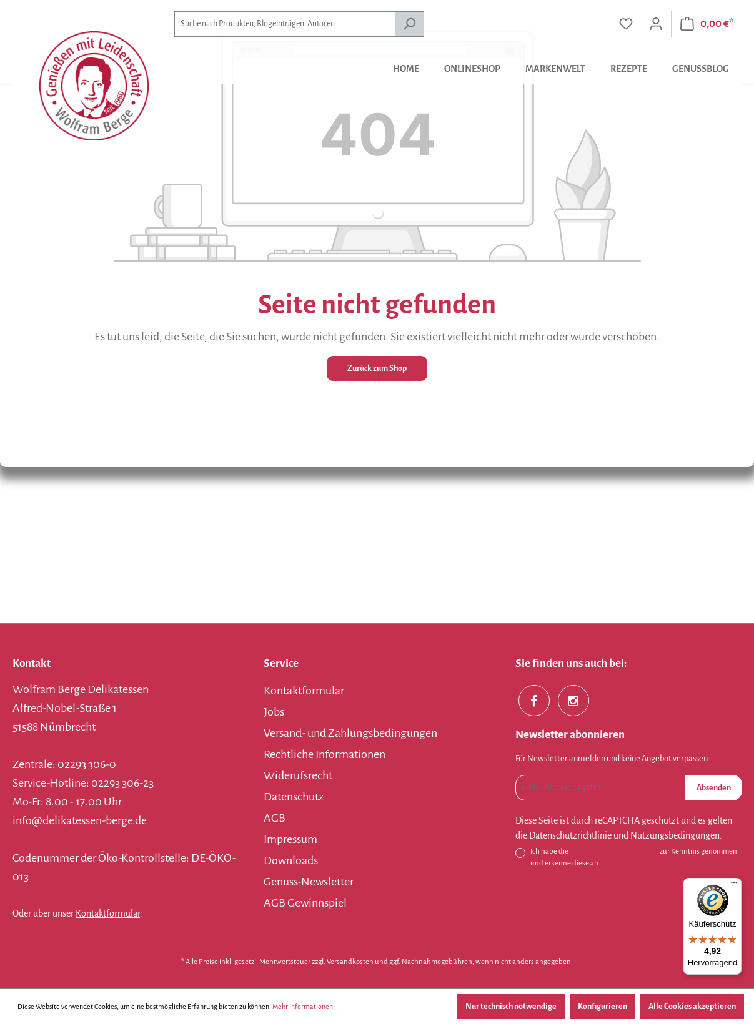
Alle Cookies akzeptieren (692, 1006)
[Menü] (734, 885)
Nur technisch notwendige (511, 1006)
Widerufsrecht (298, 775)
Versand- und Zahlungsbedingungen (350, 733)
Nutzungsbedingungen (675, 835)
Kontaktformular (108, 913)
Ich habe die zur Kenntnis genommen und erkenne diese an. (633, 856)
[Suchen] (409, 24)
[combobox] (284, 24)
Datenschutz (294, 796)
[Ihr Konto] (656, 24)
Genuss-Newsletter (309, 881)
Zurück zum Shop (377, 368)
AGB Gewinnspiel (305, 903)
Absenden (714, 788)
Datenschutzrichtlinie (570, 835)
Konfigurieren (602, 1006)
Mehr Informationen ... (306, 1006)
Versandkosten (350, 962)
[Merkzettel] (626, 24)
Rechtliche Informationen (324, 754)
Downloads (291, 860)
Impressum (290, 839)
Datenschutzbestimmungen (614, 851)
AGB (274, 818)
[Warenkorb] (707, 24)
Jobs (274, 712)
